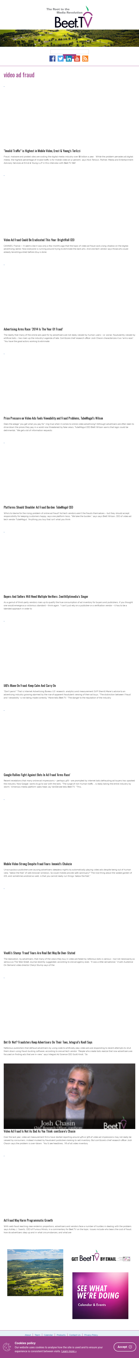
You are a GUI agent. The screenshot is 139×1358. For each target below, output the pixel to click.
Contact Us (74, 1335)
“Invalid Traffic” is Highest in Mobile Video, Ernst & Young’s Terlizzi (42, 151)
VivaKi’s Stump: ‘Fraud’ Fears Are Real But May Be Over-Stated (39, 953)
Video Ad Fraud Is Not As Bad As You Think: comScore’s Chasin (39, 1131)
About (28, 1335)
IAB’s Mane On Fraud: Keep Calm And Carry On (30, 685)
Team (37, 1335)
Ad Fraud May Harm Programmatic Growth (28, 1220)
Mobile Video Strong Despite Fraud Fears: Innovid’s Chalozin (38, 864)
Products (61, 1335)
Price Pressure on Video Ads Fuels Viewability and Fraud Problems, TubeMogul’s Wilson (53, 418)
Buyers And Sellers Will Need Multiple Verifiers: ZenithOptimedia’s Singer (46, 596)
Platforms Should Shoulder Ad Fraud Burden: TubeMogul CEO (38, 507)
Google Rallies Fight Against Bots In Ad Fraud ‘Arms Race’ (37, 775)
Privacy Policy (91, 1335)
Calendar (48, 1335)
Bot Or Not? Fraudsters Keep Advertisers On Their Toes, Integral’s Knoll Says (48, 1042)
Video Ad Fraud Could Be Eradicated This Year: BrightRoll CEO (39, 240)
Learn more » (68, 1351)
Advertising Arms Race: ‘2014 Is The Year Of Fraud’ (33, 329)
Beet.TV (69, 17)
